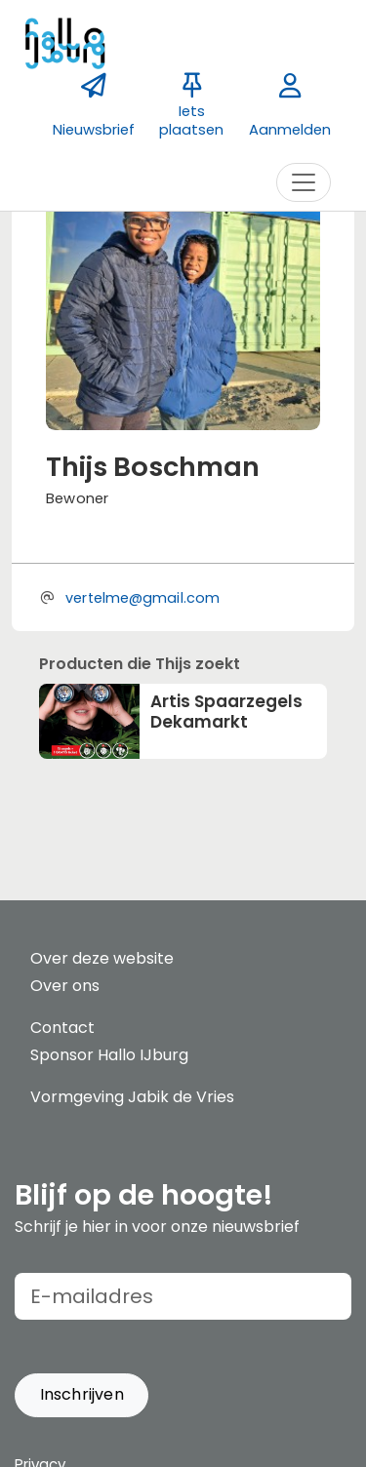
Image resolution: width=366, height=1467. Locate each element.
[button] (81, 1395)
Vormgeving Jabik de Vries (132, 1097)
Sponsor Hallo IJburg (109, 1055)
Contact (62, 1027)
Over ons (65, 985)
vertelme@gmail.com (142, 598)
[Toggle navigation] (303, 182)
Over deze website (102, 958)
